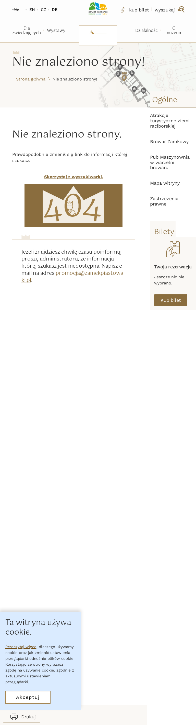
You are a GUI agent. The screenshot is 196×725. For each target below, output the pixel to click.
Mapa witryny (165, 183)
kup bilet (134, 9)
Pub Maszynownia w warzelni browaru (170, 162)
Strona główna (30, 79)
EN (32, 9)
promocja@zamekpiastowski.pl (72, 277)
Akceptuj (28, 697)
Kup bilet (171, 300)
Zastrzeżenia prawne (164, 201)
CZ (43, 9)
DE (54, 9)
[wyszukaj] (170, 10)
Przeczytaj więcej (21, 647)
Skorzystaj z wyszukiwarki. (73, 176)
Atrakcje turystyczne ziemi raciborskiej (170, 121)
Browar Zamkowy (169, 141)
